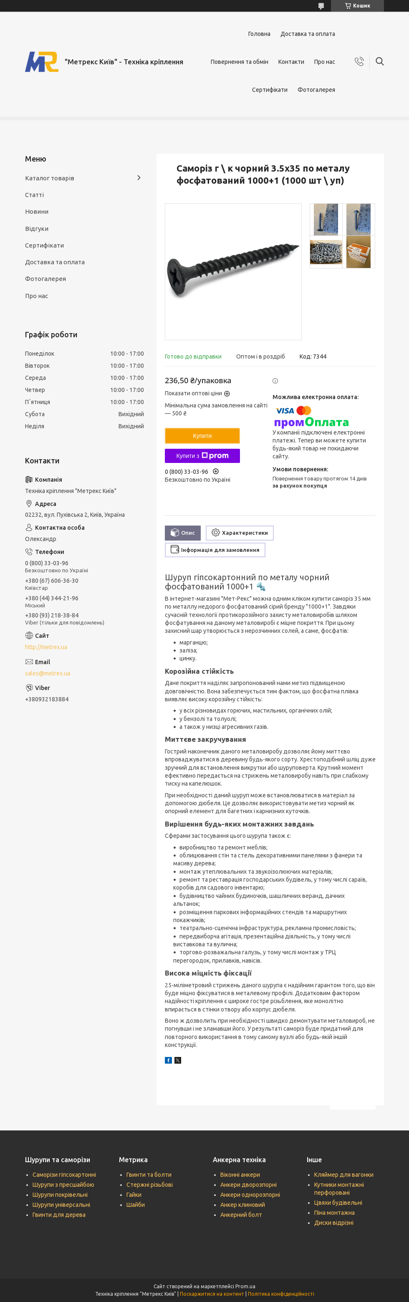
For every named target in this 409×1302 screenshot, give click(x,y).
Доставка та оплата (307, 33)
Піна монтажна (334, 1212)
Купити (202, 435)
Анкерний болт (241, 1214)
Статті (34, 194)
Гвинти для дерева (59, 1214)
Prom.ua (245, 1286)
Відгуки (36, 228)
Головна (259, 33)
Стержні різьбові (149, 1184)
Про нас (324, 61)
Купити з (202, 456)
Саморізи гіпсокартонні (64, 1174)
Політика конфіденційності (281, 1294)
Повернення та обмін (239, 61)
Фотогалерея (316, 89)
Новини (36, 211)
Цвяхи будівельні (338, 1202)
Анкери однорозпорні (250, 1194)
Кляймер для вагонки (344, 1174)
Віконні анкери (240, 1174)
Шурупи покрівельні (60, 1194)
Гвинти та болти (149, 1174)
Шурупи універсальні (61, 1204)
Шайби (135, 1204)
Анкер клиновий (242, 1204)
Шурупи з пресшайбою (63, 1184)
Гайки (133, 1194)
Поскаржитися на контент (212, 1294)
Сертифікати (270, 89)
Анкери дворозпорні (248, 1184)
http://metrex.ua (46, 647)
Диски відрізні (333, 1222)
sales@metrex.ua (47, 673)
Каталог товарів (49, 178)
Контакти (291, 61)
